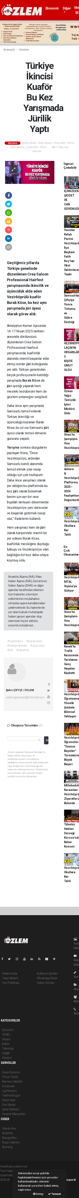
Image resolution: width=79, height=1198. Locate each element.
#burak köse (34, 641)
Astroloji (7, 1147)
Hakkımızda (9, 973)
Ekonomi (52, 8)
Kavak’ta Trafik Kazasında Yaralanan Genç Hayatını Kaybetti (71, 660)
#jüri (10, 650)
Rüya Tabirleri (11, 1142)
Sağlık (6, 1053)
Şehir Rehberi (10, 1109)
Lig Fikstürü (9, 1090)
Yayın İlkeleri (10, 978)
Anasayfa (9, 49)
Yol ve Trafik (10, 1077)
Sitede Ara (9, 1128)
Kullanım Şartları (47, 973)
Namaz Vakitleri (12, 1081)
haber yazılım (8, 1188)
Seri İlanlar (9, 1104)
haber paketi (8, 1184)
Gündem (24, 49)
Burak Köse (31, 380)
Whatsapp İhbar (47, 978)
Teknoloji (7, 1048)
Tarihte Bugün (11, 1095)
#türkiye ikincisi (17, 645)
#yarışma (22, 650)
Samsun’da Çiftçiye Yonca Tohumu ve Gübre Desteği (71, 309)
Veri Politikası (10, 982)
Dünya (6, 1039)
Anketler (7, 1133)
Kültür (6, 1044)
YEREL (6, 1034)
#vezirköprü (15, 641)
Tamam (54, 1193)
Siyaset (7, 1057)
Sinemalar (8, 1100)
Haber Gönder (46, 982)
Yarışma (13, 447)
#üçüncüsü (37, 645)
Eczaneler (8, 1086)
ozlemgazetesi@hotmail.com (25, 697)
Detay (38, 1193)
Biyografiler (9, 1137)
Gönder (47, 740)
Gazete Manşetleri (14, 1114)
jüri (29, 364)
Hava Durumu (11, 1072)
